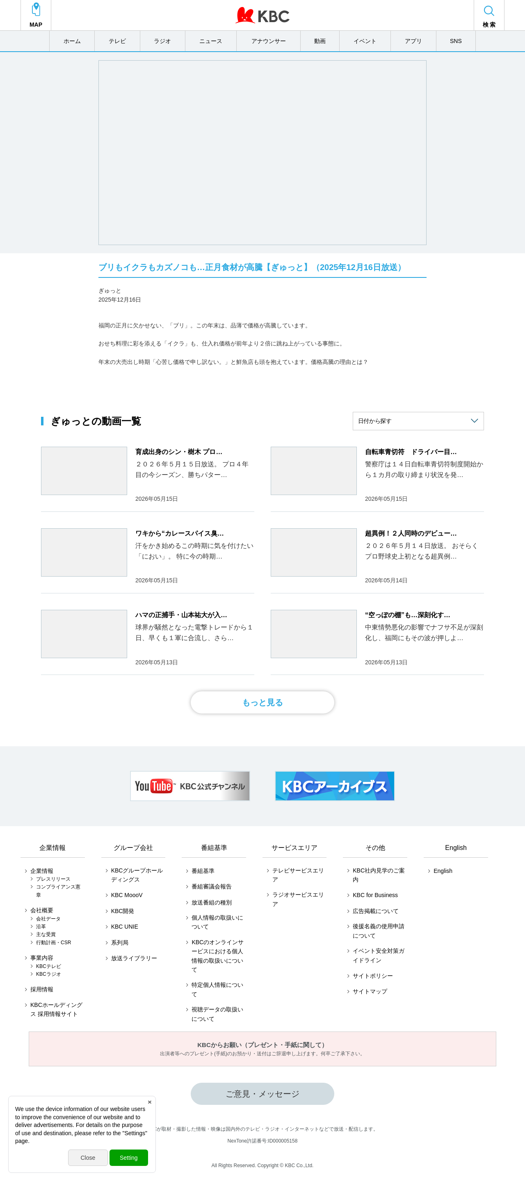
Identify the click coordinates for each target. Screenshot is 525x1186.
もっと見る (262, 702)
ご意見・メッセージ (262, 1093)
